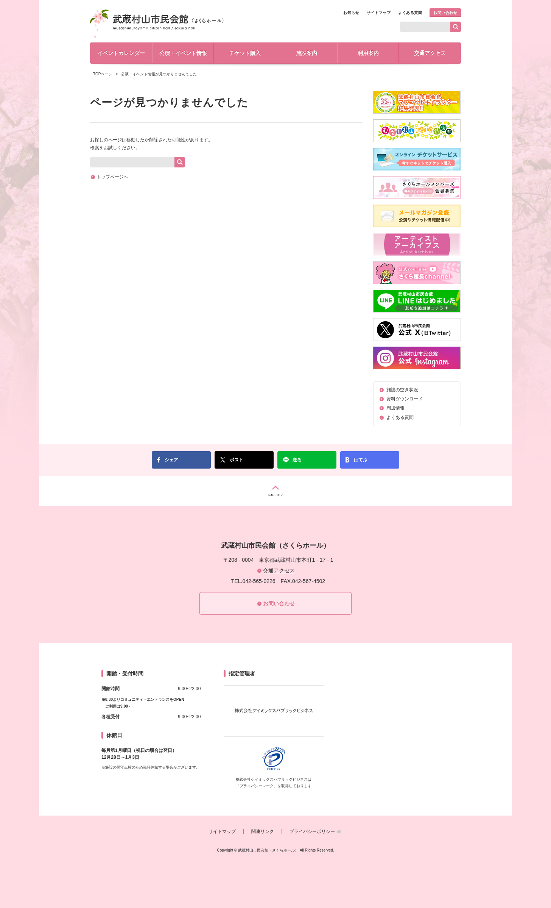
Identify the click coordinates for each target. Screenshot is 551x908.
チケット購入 (245, 53)
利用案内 (368, 53)
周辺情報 (395, 408)
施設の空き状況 (402, 389)
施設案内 (306, 53)
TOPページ (102, 74)
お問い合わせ (445, 13)
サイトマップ (379, 13)
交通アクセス (430, 53)
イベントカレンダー (121, 53)
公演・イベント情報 (183, 53)
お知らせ (351, 13)
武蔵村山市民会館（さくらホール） (157, 23)
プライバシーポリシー (312, 831)
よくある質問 (410, 13)
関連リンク (262, 831)
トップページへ (112, 177)
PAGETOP (275, 491)
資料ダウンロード (404, 399)
